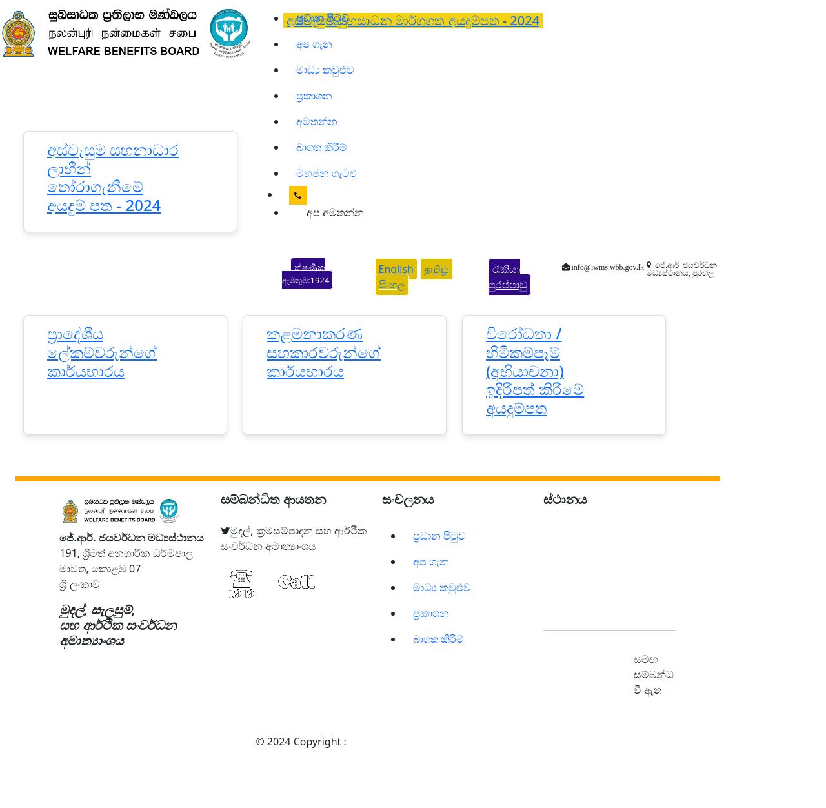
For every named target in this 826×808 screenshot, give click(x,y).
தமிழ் (436, 269)
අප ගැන (314, 44)
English (396, 269)
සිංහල (392, 285)
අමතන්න (316, 121)
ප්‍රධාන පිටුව (439, 536)
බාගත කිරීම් (321, 147)
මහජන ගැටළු (326, 173)
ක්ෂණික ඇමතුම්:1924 (305, 273)
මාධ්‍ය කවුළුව (325, 70)
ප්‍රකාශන (314, 95)
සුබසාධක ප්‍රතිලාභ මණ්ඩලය (414, 741)
